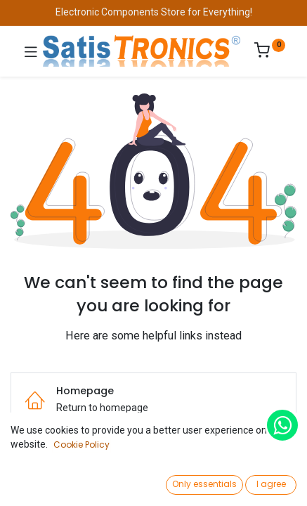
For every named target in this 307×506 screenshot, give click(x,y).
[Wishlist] (207, 481)
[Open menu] (153, 485)
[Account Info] (261, 482)
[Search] (100, 482)
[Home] (46, 482)
